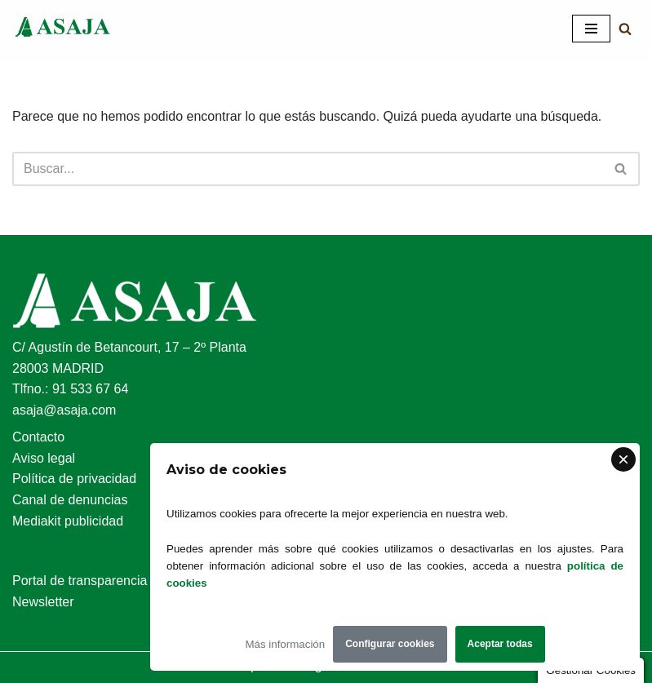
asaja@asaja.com (64, 410)
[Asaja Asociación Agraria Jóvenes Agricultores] (61, 28)
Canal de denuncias (69, 500)
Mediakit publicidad (67, 521)
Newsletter (43, 602)
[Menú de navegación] (591, 28)
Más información (285, 644)
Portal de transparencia (79, 581)
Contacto (38, 437)
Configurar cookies (389, 644)
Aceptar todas (500, 644)
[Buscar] (625, 28)
